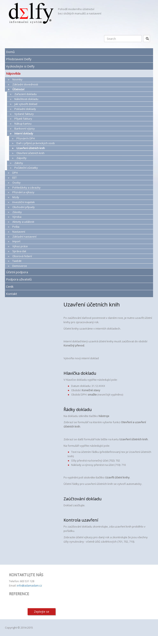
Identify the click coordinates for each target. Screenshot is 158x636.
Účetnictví (18, 89)
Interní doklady (23, 133)
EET (14, 177)
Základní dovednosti (25, 84)
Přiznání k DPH (25, 138)
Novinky (17, 79)
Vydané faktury (24, 114)
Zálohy (18, 163)
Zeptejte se (41, 612)
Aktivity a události (23, 222)
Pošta (15, 226)
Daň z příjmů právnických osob (35, 143)
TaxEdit (16, 261)
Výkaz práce (20, 246)
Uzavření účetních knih (30, 148)
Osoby (16, 182)
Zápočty (21, 158)
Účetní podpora (17, 272)
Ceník (9, 286)
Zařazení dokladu (25, 94)
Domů (10, 52)
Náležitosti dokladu (26, 99)
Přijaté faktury (23, 118)
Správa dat (19, 251)
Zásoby (17, 212)
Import (16, 241)
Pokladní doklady (25, 109)
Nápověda (13, 73)
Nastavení (18, 231)
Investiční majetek (23, 202)
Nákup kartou (22, 123)
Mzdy (15, 197)
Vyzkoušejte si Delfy (20, 66)
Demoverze (19, 266)
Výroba (16, 217)
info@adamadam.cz (29, 585)
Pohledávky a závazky (26, 187)
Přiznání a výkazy (23, 192)
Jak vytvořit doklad (25, 104)
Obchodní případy (23, 207)
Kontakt (11, 294)
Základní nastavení (24, 236)
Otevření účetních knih (30, 153)
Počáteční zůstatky (26, 168)
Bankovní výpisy (24, 128)
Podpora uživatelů (19, 279)
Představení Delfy (18, 59)
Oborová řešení (22, 256)
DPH (15, 172)
